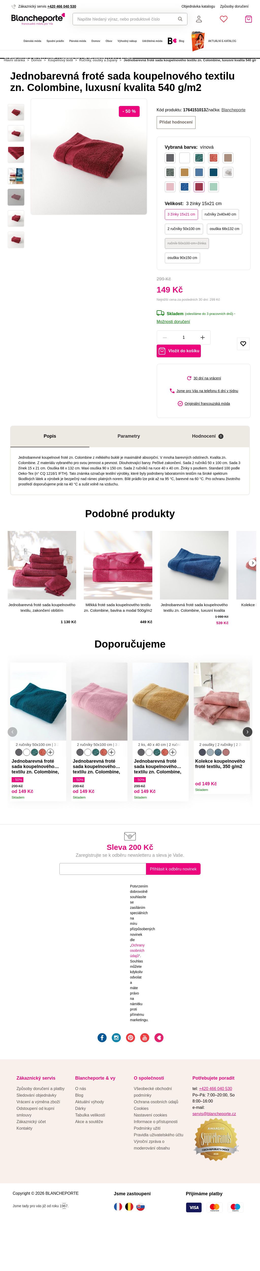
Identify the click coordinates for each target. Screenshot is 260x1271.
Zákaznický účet (31, 1162)
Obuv (109, 41)
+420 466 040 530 (61, 6)
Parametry (129, 469)
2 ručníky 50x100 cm (184, 257)
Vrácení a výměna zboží (38, 1143)
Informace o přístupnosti (155, 1162)
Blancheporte (233, 138)
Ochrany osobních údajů (137, 991)
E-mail (69, 910)
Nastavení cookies (150, 1156)
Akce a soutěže (89, 1162)
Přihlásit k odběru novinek (173, 910)
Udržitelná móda (152, 41)
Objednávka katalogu (198, 6)
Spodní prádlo (55, 41)
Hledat (180, 19)
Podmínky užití (147, 1169)
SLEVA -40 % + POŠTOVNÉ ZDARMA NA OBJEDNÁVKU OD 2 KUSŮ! (68, 69)
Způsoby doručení (234, 6)
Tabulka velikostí (90, 1156)
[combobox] (121, 19)
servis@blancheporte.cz (214, 1154)
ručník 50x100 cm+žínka (187, 271)
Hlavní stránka (14, 89)
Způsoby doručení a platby (40, 1129)
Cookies (141, 1149)
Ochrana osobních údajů (156, 1143)
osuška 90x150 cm (182, 286)
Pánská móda (77, 41)
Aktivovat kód (227, 69)
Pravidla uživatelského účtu (158, 1176)
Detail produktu (60, 833)
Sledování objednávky (36, 1136)
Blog (79, 1136)
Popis (50, 469)
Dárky (80, 1149)
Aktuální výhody (89, 1143)
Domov (95, 41)
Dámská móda (32, 41)
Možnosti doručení (173, 349)
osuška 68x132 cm (224, 257)
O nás (80, 1129)
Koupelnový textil (60, 89)
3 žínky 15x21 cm (181, 242)
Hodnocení (207, 469)
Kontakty (24, 1169)
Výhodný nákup (127, 41)
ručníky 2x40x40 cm (220, 242)
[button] (12, 769)
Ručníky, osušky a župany (98, 89)
